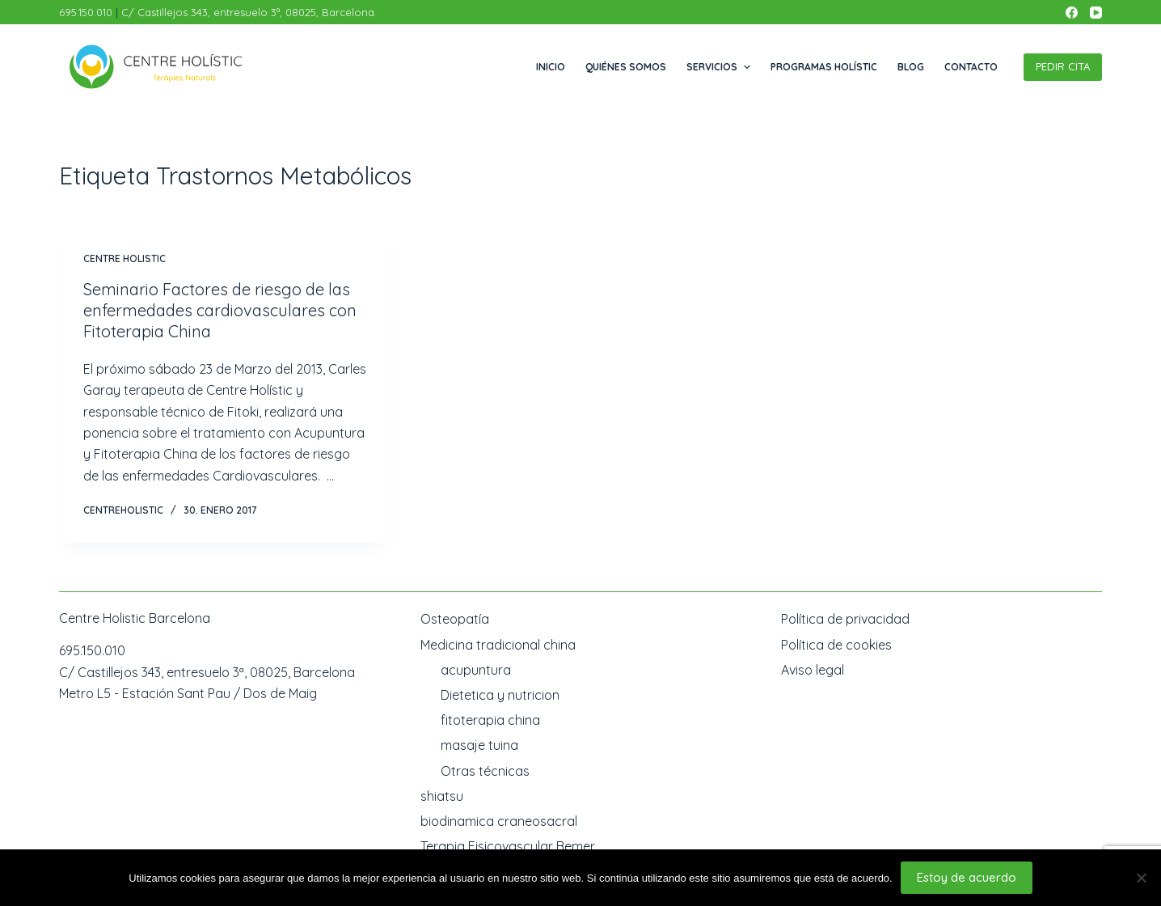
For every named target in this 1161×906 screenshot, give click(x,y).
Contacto (971, 67)
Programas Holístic (823, 67)
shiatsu (441, 796)
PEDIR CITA (1063, 66)
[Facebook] (1072, 12)
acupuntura (476, 670)
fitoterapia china (490, 720)
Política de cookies (836, 645)
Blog (910, 67)
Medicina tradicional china (498, 645)
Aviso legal (812, 670)
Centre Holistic (124, 258)
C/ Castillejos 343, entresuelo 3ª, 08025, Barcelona (247, 12)
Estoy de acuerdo (966, 877)
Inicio (550, 67)
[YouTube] (1096, 12)
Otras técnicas (485, 771)
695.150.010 (87, 12)
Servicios (720, 67)
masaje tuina (479, 745)
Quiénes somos (625, 67)
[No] (1141, 878)
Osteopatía (454, 619)
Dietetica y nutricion (500, 695)
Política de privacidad (845, 619)
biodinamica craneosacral (498, 821)
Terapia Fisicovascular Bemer (507, 846)
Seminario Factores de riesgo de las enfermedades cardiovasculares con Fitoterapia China (220, 310)
